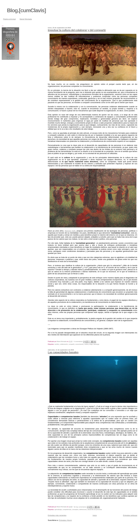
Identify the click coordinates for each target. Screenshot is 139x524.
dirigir (91, 344)
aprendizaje (58, 509)
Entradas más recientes (57, 515)
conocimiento (79, 344)
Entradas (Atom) (65, 520)
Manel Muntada (26, 19)
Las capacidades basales (63, 352)
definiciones (83, 509)
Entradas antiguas (130, 515)
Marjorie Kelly (70, 231)
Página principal (9, 19)
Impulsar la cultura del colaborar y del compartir (77, 30)
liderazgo (96, 344)
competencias (67, 509)
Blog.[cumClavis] (26, 10)
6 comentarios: (78, 341)
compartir (71, 344)
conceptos (75, 509)
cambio (56, 344)
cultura (86, 344)
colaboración (64, 344)
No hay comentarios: (80, 507)
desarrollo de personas (95, 509)
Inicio (95, 515)
